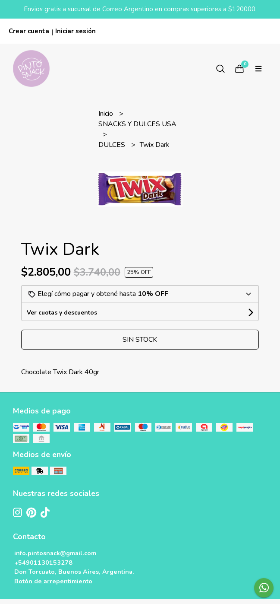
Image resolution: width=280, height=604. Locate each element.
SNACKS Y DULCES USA (137, 124)
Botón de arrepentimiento (53, 581)
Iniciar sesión (75, 31)
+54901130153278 (43, 562)
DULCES (112, 144)
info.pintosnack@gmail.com (55, 553)
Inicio (106, 113)
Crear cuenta (29, 31)
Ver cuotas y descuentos (62, 312)
